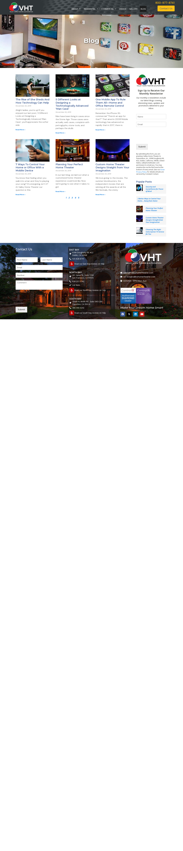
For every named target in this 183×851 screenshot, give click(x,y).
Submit (142, 146)
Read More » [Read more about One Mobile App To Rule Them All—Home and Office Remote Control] (100, 130)
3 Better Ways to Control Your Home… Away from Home (149, 199)
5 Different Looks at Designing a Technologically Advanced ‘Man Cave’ (72, 104)
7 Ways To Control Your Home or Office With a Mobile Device (30, 167)
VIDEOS (122, 9)
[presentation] (156, 140)
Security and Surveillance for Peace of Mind (154, 188)
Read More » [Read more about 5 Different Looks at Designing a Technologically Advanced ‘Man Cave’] (60, 133)
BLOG (143, 9)
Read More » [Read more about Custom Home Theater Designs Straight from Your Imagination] (100, 194)
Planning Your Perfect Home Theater (69, 166)
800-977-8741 (165, 3)
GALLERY (133, 9)
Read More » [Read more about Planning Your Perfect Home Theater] (60, 191)
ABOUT (76, 9)
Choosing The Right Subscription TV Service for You (155, 231)
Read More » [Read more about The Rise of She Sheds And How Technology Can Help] (20, 130)
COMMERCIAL (108, 9)
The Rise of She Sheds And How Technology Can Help (32, 101)
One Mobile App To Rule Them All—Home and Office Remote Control (111, 102)
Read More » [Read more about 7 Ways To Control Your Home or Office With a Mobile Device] (20, 194)
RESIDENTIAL (91, 9)
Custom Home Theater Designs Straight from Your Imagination (112, 167)
